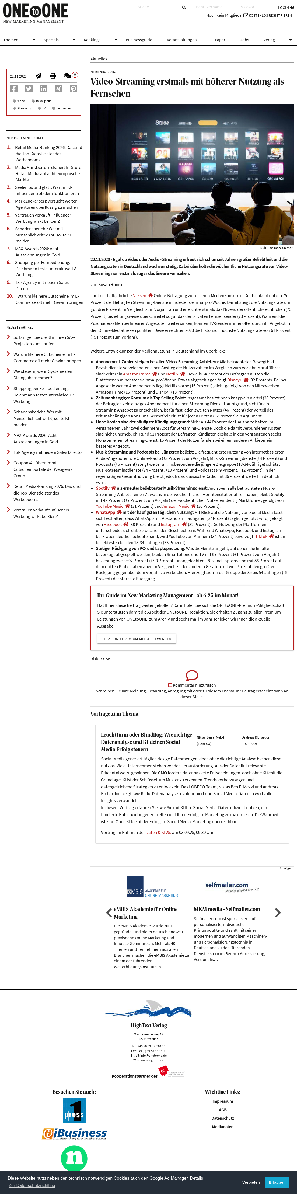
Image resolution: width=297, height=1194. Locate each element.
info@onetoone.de (153, 1069)
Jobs (244, 39)
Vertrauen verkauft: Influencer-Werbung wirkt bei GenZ (43, 218)
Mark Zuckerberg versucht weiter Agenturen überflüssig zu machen (46, 204)
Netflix (172, 374)
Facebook (113, 524)
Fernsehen (64, 108)
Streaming (24, 108)
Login (286, 7)
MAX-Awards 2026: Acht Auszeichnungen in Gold (37, 252)
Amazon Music (175, 506)
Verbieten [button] (251, 1182)
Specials (61, 39)
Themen (20, 39)
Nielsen (139, 295)
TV (44, 108)
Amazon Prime (137, 374)
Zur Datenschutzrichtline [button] (32, 1185)
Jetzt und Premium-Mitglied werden (137, 638)
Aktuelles (98, 58)
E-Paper (218, 39)
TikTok (261, 536)
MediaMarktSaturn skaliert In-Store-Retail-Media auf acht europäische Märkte (48, 173)
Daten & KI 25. (158, 846)
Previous (108, 926)
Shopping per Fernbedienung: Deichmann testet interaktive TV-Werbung (46, 268)
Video (21, 101)
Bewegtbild (44, 101)
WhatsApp (105, 512)
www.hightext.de (152, 1074)
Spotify (102, 488)
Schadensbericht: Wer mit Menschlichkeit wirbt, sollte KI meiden (43, 235)
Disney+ (234, 380)
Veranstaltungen (182, 39)
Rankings (101, 39)
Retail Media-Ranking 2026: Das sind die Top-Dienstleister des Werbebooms (48, 153)
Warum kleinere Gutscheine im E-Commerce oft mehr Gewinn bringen (49, 299)
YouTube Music (109, 506)
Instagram (170, 524)
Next (277, 926)
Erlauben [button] (277, 1182)
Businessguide (139, 39)
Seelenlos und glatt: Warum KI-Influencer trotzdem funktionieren (47, 190)
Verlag (279, 39)
